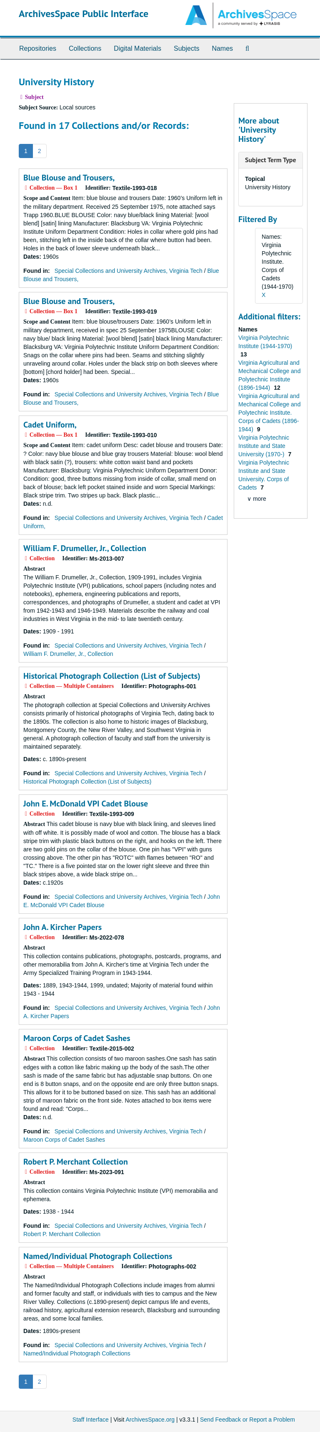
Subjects (186, 48)
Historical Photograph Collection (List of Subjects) (111, 675)
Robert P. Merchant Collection (75, 1161)
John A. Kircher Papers (62, 927)
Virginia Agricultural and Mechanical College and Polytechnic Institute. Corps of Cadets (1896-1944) (269, 413)
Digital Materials (137, 48)
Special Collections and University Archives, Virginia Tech (128, 270)
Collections (85, 48)
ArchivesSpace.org (150, 1419)
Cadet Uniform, (50, 424)
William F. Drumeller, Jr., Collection (84, 548)
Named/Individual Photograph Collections (97, 1256)
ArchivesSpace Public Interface (83, 13)
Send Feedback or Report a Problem (247, 1419)
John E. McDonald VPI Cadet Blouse (85, 803)
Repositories (37, 48)
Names (222, 48)
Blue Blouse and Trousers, (69, 177)
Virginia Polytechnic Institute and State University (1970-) (263, 446)
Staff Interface (90, 1419)
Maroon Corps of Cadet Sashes (76, 1038)
